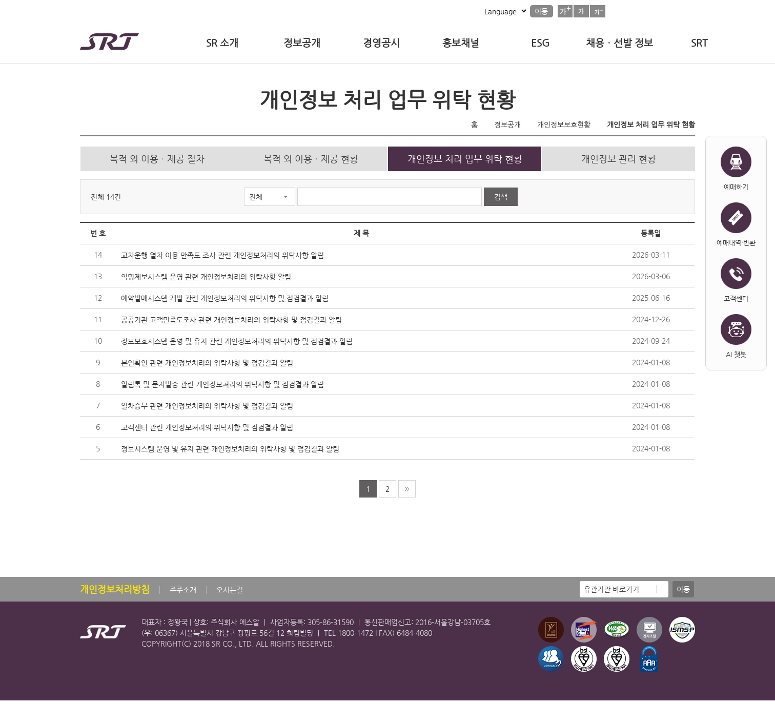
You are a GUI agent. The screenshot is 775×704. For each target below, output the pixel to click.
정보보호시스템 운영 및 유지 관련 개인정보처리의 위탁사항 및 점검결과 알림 (237, 344)
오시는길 (229, 593)
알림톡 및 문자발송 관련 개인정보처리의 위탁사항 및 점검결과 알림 (222, 387)
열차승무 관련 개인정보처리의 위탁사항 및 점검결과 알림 (207, 409)
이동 (541, 11)
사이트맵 (451, 11)
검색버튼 (683, 10)
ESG (540, 42)
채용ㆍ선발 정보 (619, 42)
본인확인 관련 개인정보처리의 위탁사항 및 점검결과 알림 (207, 366)
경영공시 (381, 42)
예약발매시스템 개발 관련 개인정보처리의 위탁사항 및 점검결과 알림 (225, 301)
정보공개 (301, 42)
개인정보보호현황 (563, 124)
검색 (500, 200)
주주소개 (183, 593)
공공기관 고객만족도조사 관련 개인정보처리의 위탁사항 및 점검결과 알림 (231, 323)
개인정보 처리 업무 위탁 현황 (651, 124)
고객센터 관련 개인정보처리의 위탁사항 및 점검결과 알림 (207, 430)
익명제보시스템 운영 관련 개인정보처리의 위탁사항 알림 (206, 280)
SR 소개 (222, 42)
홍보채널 (460, 42)
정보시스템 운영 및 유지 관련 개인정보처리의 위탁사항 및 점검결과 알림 (230, 452)
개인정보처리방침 (115, 592)
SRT (699, 42)
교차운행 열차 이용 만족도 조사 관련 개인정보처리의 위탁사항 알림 (222, 258)
